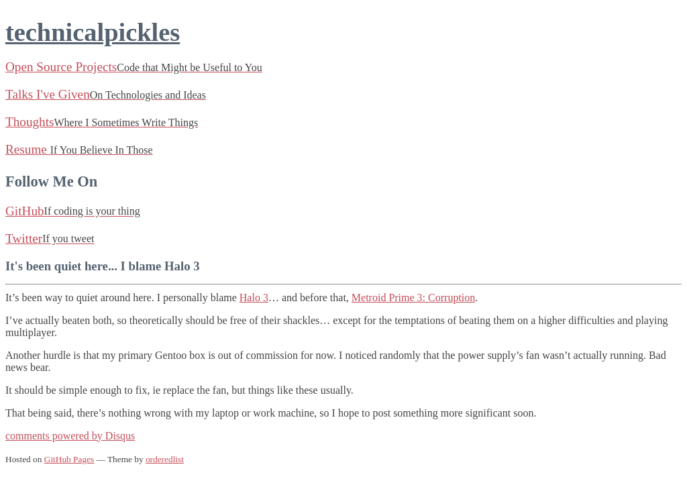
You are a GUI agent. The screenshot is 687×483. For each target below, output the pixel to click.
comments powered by (70, 435)
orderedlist (165, 459)
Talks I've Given (105, 94)
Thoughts (101, 122)
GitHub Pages (69, 459)
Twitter (49, 238)
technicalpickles (92, 32)
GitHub (72, 211)
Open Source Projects (133, 67)
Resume (79, 149)
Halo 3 (254, 297)
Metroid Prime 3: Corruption (413, 297)
